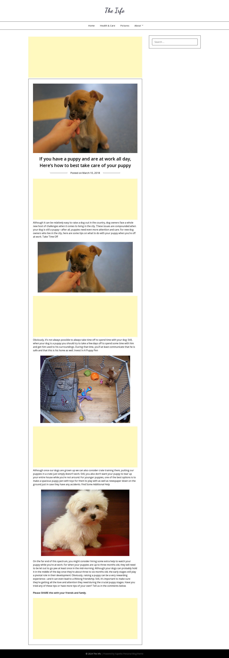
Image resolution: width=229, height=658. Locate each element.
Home (91, 25)
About (138, 25)
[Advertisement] (85, 57)
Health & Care (107, 25)
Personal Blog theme (133, 653)
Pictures (124, 25)
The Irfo (114, 10)
